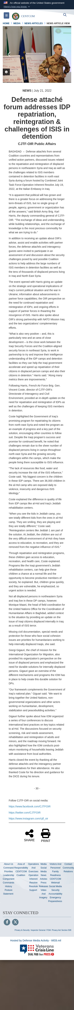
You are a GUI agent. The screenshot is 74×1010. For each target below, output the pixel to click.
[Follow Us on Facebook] (7, 922)
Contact (68, 864)
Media (43, 864)
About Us (8, 864)
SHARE (29, 835)
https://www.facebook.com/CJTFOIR (30, 806)
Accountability (55, 894)
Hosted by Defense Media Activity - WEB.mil (35, 940)
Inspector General (38, 930)
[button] (17, 7)
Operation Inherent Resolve (33, 879)
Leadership (8, 875)
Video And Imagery (43, 894)
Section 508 (66, 930)
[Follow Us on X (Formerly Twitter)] (15, 922)
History (8, 886)
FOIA (49, 930)
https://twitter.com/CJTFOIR (25, 812)
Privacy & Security (22, 930)
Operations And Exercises (33, 868)
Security (55, 890)
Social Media (55, 886)
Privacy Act (56, 930)
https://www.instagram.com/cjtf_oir (28, 818)
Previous (9, 54)
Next (64, 54)
